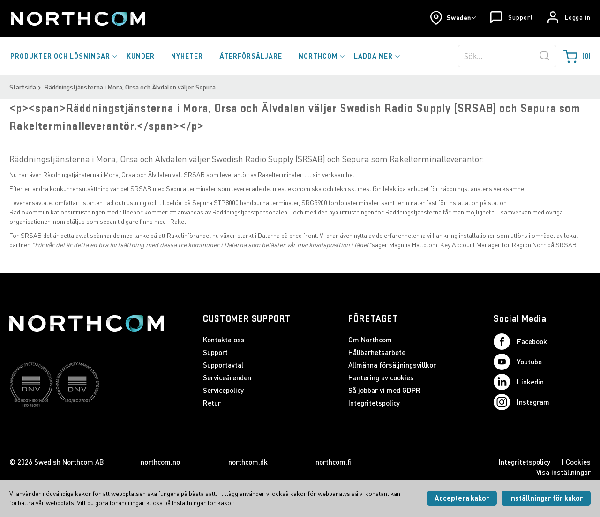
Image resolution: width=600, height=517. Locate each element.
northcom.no (160, 462)
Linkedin (519, 382)
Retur (212, 403)
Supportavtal (223, 365)
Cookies (578, 462)
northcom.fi (333, 462)
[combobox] (507, 56)
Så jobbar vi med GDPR (384, 390)
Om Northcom (370, 339)
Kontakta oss (224, 339)
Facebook (520, 341)
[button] (453, 17)
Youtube (518, 362)
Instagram (521, 402)
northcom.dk (248, 462)
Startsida (22, 87)
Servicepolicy (223, 390)
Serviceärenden (227, 377)
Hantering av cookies (381, 377)
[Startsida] (77, 19)
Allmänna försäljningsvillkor (392, 365)
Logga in (578, 17)
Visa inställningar (563, 472)
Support (520, 17)
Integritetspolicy (374, 403)
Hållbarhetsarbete (376, 352)
